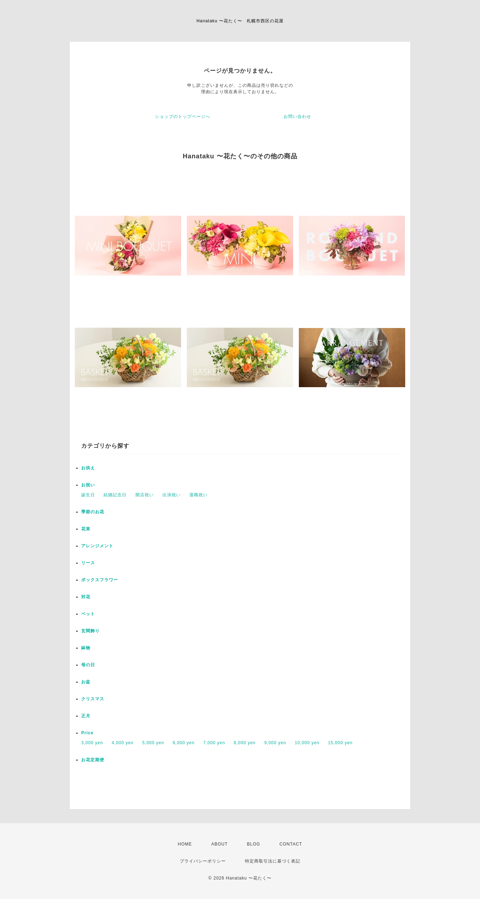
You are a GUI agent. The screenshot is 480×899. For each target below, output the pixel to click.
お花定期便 (92, 759)
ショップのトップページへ (182, 116)
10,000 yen (307, 742)
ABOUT (219, 844)
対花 (85, 596)
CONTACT (290, 844)
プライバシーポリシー (203, 861)
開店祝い (144, 494)
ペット (88, 613)
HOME (185, 844)
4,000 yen (123, 742)
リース (88, 562)
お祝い (88, 484)
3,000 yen (92, 742)
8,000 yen (245, 742)
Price (87, 732)
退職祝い (198, 494)
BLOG (253, 844)
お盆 (85, 681)
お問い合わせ (297, 116)
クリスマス (92, 698)
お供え (88, 467)
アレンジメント (97, 545)
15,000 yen (340, 742)
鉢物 (85, 647)
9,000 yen (275, 742)
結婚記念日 (115, 494)
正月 (85, 715)
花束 (85, 528)
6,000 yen (184, 742)
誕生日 (88, 494)
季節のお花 (92, 511)
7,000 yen (214, 742)
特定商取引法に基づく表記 (272, 861)
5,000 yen (153, 742)
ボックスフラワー (99, 579)
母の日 (88, 664)
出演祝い (171, 494)
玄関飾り (90, 630)
